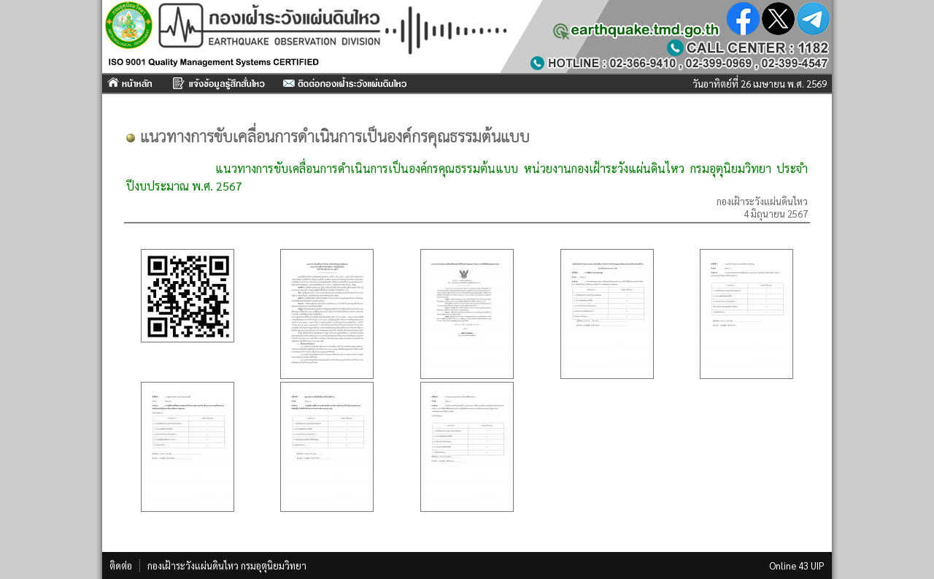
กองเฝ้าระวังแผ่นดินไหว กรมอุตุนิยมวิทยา (226, 565)
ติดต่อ (120, 565)
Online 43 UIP (797, 565)
